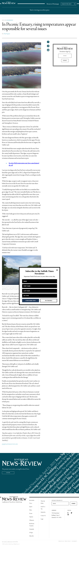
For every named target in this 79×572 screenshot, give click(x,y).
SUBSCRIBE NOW (30, 300)
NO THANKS (48, 300)
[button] (39, 272)
